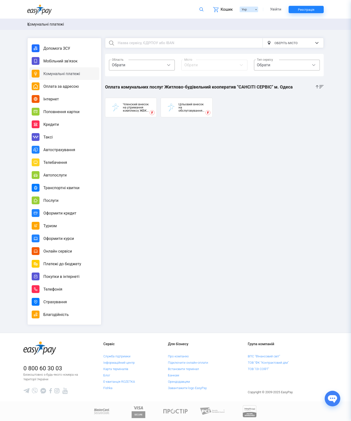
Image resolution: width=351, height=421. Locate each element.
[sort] (320, 86)
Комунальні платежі (45, 24)
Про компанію (178, 356)
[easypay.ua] (39, 9)
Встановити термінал (183, 369)
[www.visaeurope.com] (138, 411)
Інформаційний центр (119, 362)
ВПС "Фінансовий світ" (264, 356)
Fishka (107, 388)
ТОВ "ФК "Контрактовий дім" (268, 362)
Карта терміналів (115, 369)
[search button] (111, 43)
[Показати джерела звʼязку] (332, 398)
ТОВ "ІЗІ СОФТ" (258, 369)
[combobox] (142, 65)
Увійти (275, 9)
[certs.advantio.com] (249, 411)
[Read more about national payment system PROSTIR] (175, 411)
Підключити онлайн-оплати (188, 362)
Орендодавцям (179, 381)
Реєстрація (306, 9)
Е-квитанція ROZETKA (119, 381)
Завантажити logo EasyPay (187, 388)
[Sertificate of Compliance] (212, 411)
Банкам (173, 375)
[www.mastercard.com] (101, 411)
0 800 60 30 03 (42, 368)
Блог (106, 375)
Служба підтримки (116, 356)
